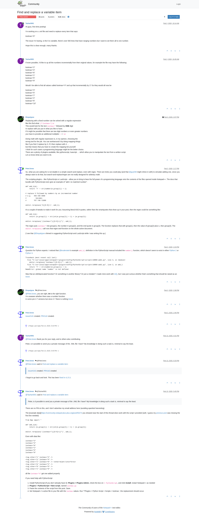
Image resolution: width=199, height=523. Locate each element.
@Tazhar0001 (40, 391)
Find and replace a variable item (55, 364)
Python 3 (29, 253)
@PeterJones (40, 290)
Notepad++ (107, 508)
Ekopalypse (30, 117)
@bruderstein (64, 250)
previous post (161, 413)
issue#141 (30, 316)
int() (115, 274)
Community (33, 4)
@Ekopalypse (39, 233)
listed (71, 299)
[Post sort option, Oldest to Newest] (164, 17)
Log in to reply (174, 17)
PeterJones (30, 168)
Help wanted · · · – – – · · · (27, 17)
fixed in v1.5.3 (65, 378)
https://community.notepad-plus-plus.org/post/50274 (61, 413)
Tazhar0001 (30, 23)
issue (28, 277)
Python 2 (172, 250)
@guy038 (133, 172)
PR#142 (44, 316)
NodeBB (97, 512)
